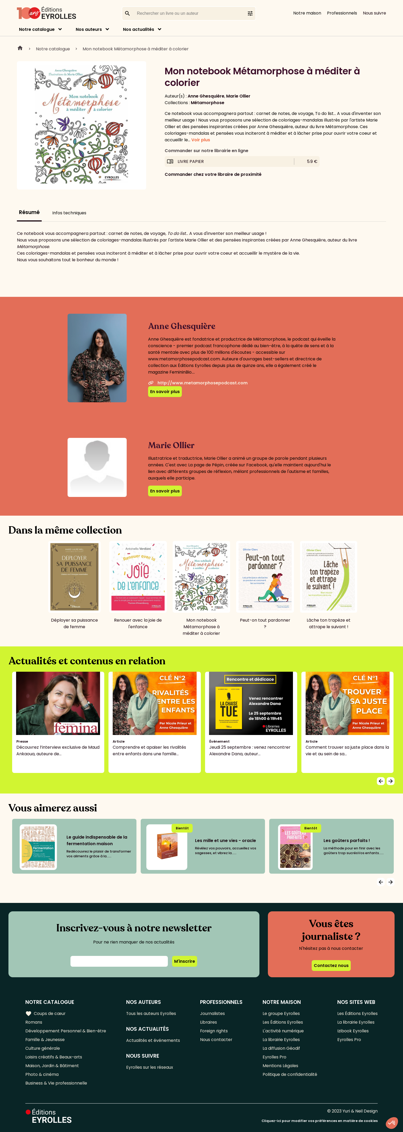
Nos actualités (138, 29)
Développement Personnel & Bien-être (66, 1031)
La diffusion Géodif (281, 1048)
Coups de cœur (45, 1013)
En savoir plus (165, 392)
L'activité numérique (283, 1031)
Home (20, 49)
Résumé (29, 212)
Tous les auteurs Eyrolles (152, 1013)
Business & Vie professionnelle (56, 1083)
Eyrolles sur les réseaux (150, 1067)
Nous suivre (374, 13)
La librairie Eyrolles (282, 1040)
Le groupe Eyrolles (281, 1013)
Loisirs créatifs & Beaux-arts (54, 1057)
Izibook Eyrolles (353, 1031)
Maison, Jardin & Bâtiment (52, 1066)
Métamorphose (207, 103)
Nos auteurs (89, 29)
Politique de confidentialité (290, 1074)
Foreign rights (214, 1031)
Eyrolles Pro (275, 1057)
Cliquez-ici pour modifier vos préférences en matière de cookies (320, 1121)
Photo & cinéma (42, 1074)
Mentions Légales (280, 1066)
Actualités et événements (154, 1040)
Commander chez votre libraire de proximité (213, 174)
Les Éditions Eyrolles (283, 1022)
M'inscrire (184, 961)
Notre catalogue (37, 29)
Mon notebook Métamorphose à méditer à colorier (136, 49)
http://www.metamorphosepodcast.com (198, 383)
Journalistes (212, 1013)
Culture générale (42, 1048)
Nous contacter (216, 1040)
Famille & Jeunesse (45, 1040)
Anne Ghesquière (206, 96)
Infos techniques (69, 213)
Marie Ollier (238, 96)
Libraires (209, 1022)
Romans (33, 1022)
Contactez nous (331, 965)
